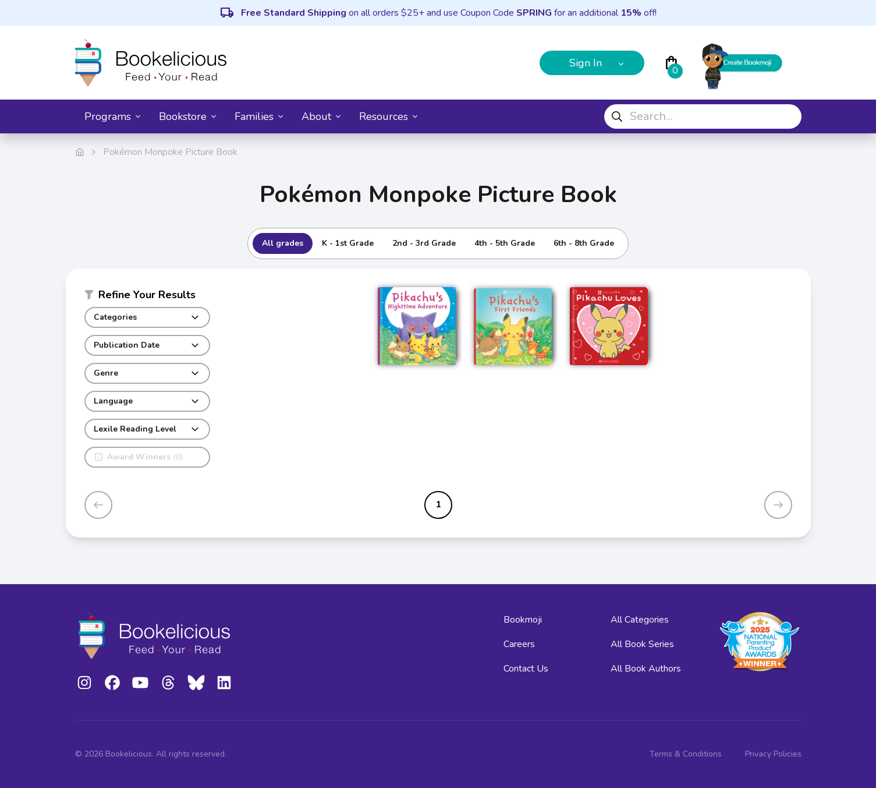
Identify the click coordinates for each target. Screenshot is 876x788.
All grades (282, 243)
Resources (388, 116)
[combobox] (702, 116)
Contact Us (525, 668)
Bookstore (187, 116)
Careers (519, 644)
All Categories (640, 619)
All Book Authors (646, 668)
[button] (147, 297)
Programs (112, 116)
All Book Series (642, 644)
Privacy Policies (773, 753)
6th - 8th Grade (584, 243)
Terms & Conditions (686, 753)
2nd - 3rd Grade (424, 243)
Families (259, 116)
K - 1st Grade (348, 243)
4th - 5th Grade (504, 243)
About (321, 116)
